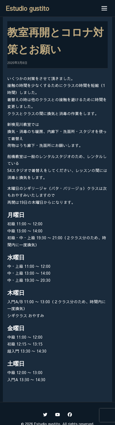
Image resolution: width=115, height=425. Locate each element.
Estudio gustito (27, 8)
